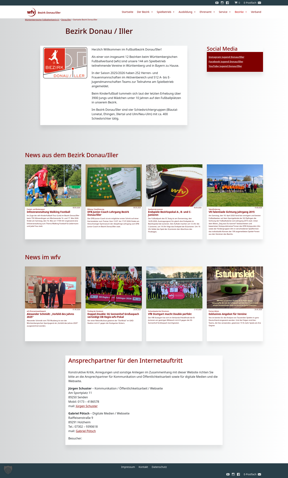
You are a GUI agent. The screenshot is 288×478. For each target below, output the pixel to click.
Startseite (127, 12)
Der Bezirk (145, 12)
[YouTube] (217, 3)
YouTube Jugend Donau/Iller (225, 66)
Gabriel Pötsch (86, 431)
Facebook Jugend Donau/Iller (226, 61)
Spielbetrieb (166, 12)
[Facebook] (228, 3)
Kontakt (143, 467)
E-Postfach (250, 2)
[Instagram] (222, 3)
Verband (256, 12)
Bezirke (241, 12)
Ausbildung (187, 12)
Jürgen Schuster (87, 406)
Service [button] (225, 12)
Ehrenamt (207, 12)
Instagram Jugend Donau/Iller (226, 57)
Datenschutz (159, 467)
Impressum (128, 467)
